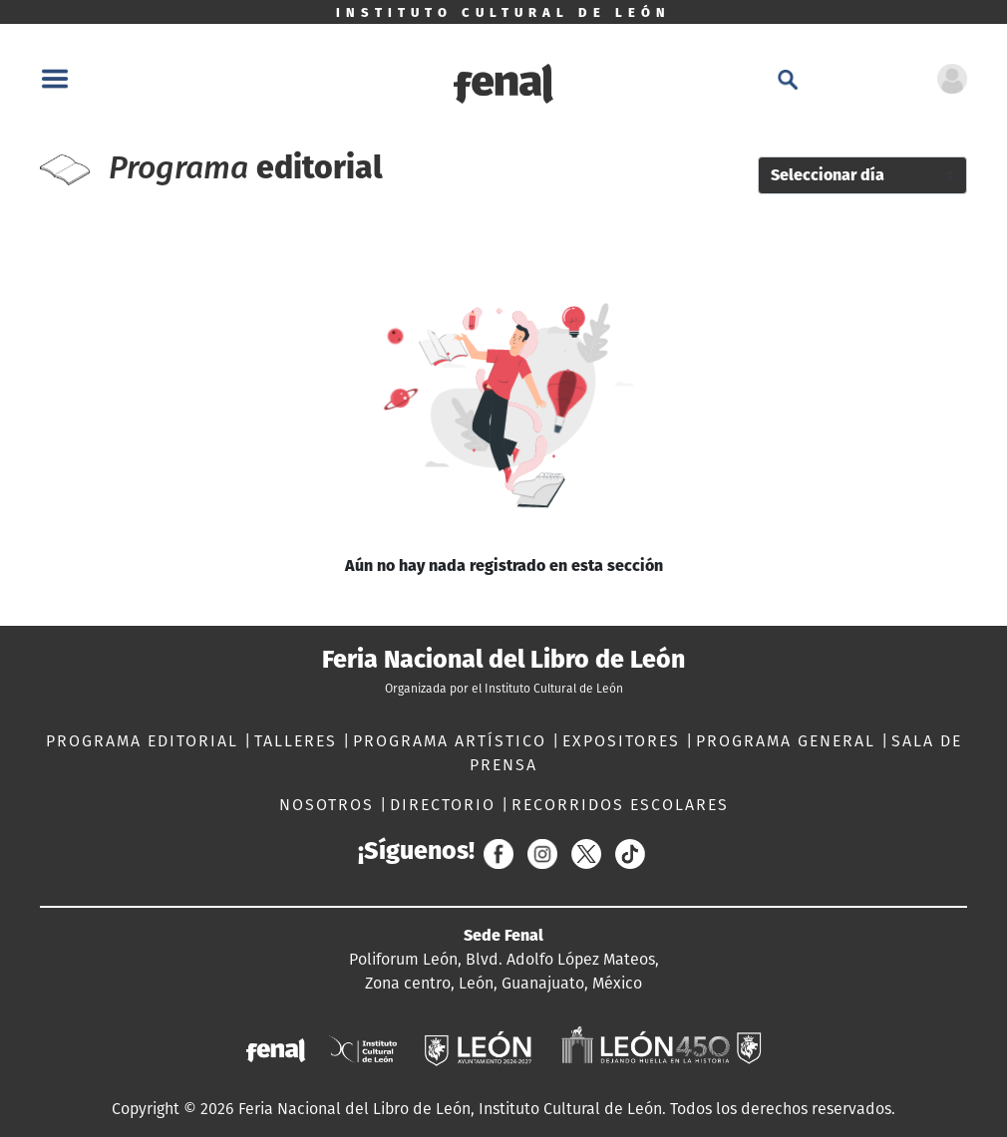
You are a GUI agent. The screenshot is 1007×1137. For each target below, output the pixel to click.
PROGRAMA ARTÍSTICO (452, 740)
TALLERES (298, 740)
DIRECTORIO (446, 804)
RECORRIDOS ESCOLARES (620, 804)
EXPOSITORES (624, 740)
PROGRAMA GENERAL (788, 740)
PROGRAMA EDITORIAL (145, 740)
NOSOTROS (329, 804)
